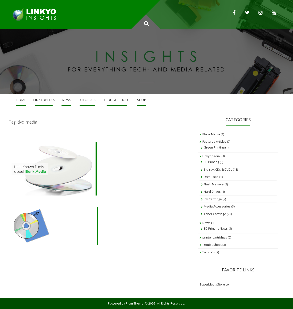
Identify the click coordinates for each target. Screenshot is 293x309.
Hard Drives (212, 191)
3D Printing (211, 162)
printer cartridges (214, 237)
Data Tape (211, 177)
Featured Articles (214, 141)
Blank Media (211, 134)
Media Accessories (217, 206)
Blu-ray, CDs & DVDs (218, 169)
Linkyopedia (44, 100)
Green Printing (214, 147)
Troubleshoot (116, 100)
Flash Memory (214, 184)
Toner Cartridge (215, 214)
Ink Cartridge (213, 199)
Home (21, 100)
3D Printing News (216, 228)
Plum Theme (134, 303)
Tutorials (87, 100)
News (66, 100)
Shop (141, 100)
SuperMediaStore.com (215, 284)
